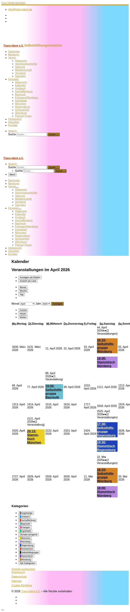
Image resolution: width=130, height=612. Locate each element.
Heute (23, 313)
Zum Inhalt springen (13, 2)
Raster (30, 277)
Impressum (18, 572)
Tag (22, 294)
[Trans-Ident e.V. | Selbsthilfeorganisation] (22, 41)
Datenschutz (19, 576)
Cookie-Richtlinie (22, 585)
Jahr (38, 303)
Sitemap (17, 581)
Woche (23, 291)
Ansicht (23, 569)
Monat (23, 287)
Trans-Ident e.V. (30, 591)
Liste (28, 281)
